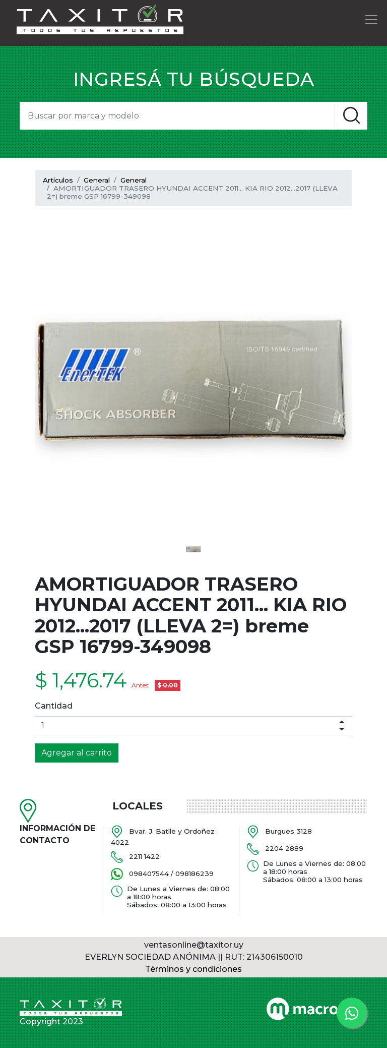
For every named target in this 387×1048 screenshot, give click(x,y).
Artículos (58, 180)
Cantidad (54, 706)
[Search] (177, 116)
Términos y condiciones (193, 969)
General (97, 180)
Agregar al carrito (76, 753)
